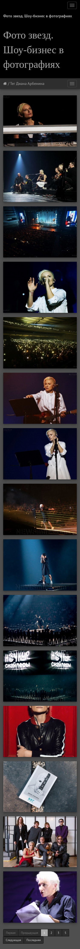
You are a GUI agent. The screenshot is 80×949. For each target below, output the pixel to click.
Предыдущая (29, 933)
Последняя (33, 940)
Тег (12, 83)
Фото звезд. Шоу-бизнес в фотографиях (37, 15)
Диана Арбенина (30, 83)
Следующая (13, 940)
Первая (11, 933)
